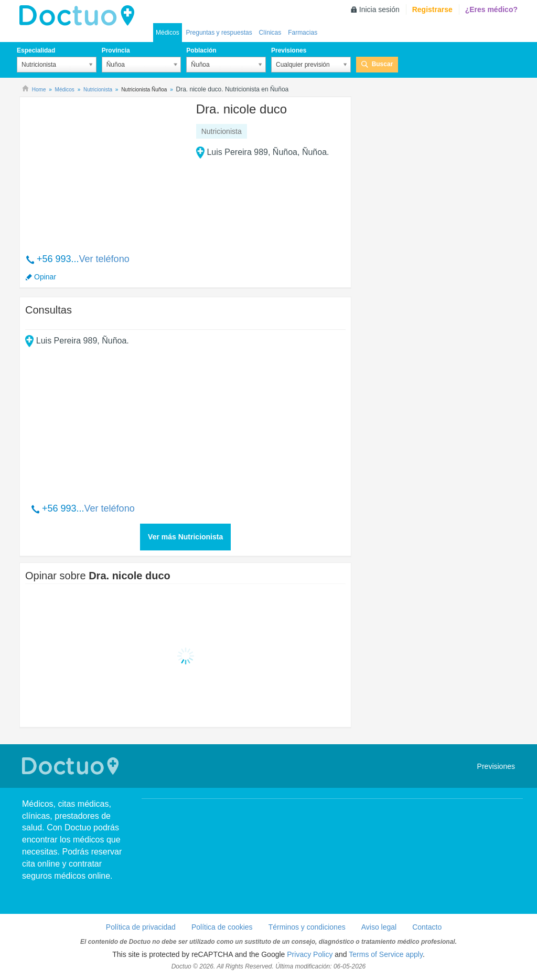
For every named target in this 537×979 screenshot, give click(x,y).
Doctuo (79, 15)
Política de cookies (222, 927)
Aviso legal (378, 927)
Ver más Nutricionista (185, 537)
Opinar (45, 277)
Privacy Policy (309, 954)
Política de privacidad (141, 927)
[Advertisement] (105, 169)
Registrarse (432, 9)
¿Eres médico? (491, 9)
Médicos (167, 32)
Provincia (116, 50)
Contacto (427, 927)
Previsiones (288, 50)
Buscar (382, 64)
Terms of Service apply (386, 954)
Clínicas (270, 32)
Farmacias (302, 32)
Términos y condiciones (307, 927)
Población (201, 50)
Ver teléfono (104, 259)
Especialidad (36, 50)
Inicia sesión (379, 9)
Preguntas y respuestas (219, 32)
